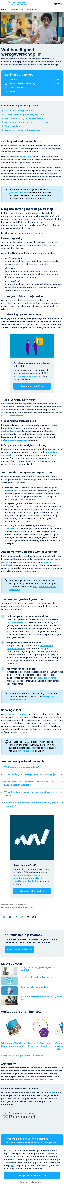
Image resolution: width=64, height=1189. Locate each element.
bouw (24, 875)
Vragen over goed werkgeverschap (22, 130)
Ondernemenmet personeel (17, 3)
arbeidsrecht (14, 145)
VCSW (52, 1092)
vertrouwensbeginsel (12, 415)
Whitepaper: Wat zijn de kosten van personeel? (13, 1045)
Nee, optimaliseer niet (31, 1182)
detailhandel (34, 875)
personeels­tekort (15, 622)
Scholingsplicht (13, 126)
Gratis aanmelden (18, 949)
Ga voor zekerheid (30, 890)
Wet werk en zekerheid (15, 714)
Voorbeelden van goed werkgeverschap (25, 118)
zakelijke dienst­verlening (25, 881)
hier (23, 1098)
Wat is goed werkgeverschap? (20, 110)
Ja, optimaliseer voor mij (32, 1175)
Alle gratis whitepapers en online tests (20, 1055)
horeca (17, 875)
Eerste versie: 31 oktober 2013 (14, 904)
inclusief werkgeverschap (14, 440)
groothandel (19, 878)
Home (3, 10)
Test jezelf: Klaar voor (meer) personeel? (39, 1045)
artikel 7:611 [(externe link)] (25, 156)
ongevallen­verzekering (29, 376)
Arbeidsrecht (30, 10)
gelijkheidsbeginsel (11, 431)
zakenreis (35, 515)
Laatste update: (9, 907)
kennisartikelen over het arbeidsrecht (34, 1079)
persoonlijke (33, 878)
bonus (8, 490)
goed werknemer (17, 192)
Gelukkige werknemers (49, 677)
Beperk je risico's (30, 386)
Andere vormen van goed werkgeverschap (26, 122)
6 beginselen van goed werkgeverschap (25, 114)
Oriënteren (15, 10)
